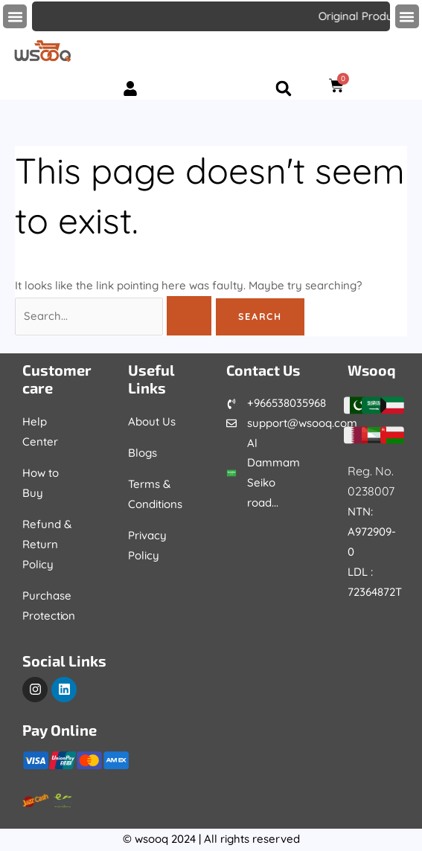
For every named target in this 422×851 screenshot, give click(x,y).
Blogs (142, 453)
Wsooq (372, 370)
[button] (15, 16)
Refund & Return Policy (46, 544)
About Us (152, 421)
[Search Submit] (191, 316)
